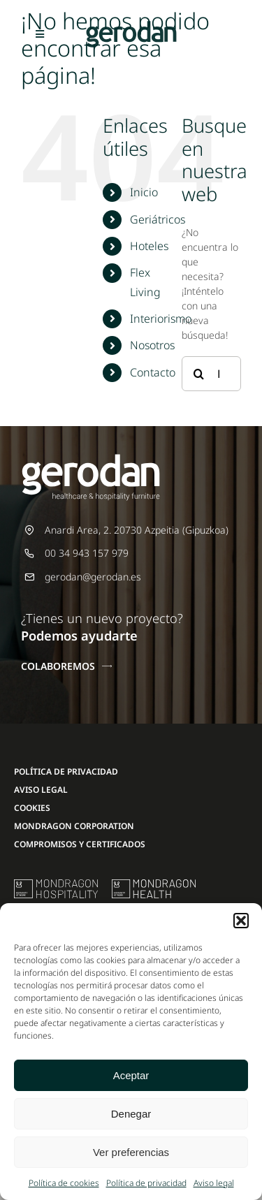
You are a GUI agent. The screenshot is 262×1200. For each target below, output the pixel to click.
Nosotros (152, 345)
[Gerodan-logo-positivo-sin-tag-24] (131, 25)
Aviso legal (214, 1183)
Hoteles (149, 246)
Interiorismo (160, 318)
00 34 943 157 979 (87, 552)
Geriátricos (157, 219)
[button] (241, 921)
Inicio (144, 192)
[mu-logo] (56, 884)
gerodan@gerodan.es (93, 576)
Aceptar (131, 1075)
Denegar (131, 1114)
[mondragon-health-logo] (154, 884)
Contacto (152, 372)
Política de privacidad (146, 1183)
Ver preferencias (131, 1152)
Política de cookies (64, 1183)
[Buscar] (199, 373)
